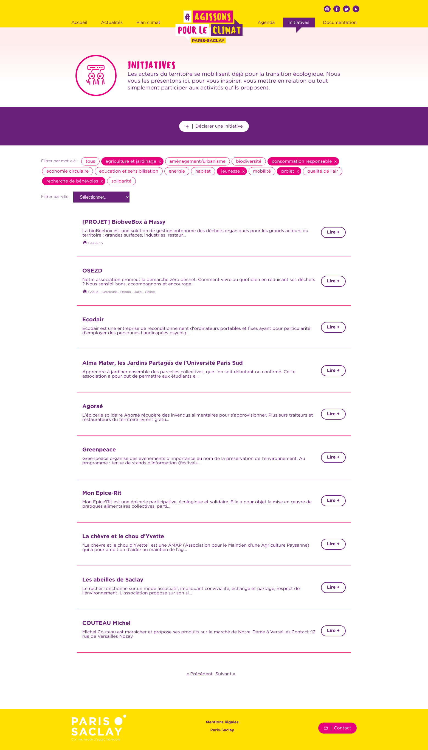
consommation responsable (302, 161)
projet (287, 171)
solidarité (121, 181)
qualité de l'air (322, 171)
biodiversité (248, 161)
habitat (203, 171)
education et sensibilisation (128, 171)
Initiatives (299, 22)
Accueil (79, 22)
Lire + (333, 232)
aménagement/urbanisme (198, 161)
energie (177, 171)
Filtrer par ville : (56, 197)
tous (90, 161)
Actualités (112, 22)
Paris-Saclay (222, 730)
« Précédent (200, 674)
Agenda (266, 22)
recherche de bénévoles (72, 181)
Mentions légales (222, 722)
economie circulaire (67, 171)
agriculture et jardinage (131, 161)
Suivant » (225, 674)
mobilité (262, 171)
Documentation (340, 22)
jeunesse (230, 171)
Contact (337, 728)
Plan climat (148, 22)
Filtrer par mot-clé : (59, 161)
